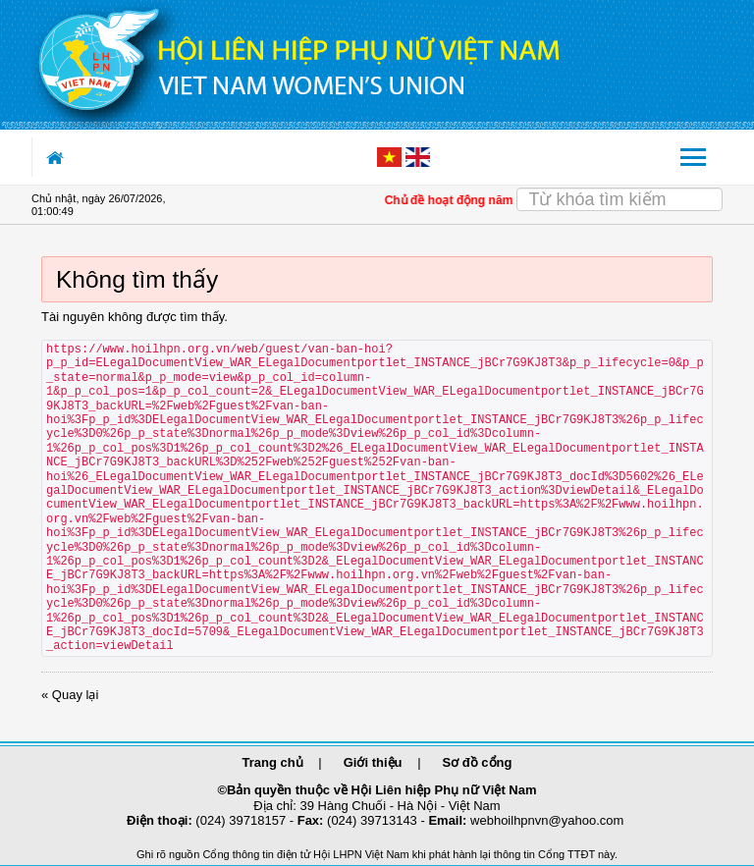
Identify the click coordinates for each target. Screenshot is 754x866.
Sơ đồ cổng (477, 762)
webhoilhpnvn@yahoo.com (546, 820)
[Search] (620, 199)
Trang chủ (272, 762)
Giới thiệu (373, 762)
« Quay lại (69, 694)
